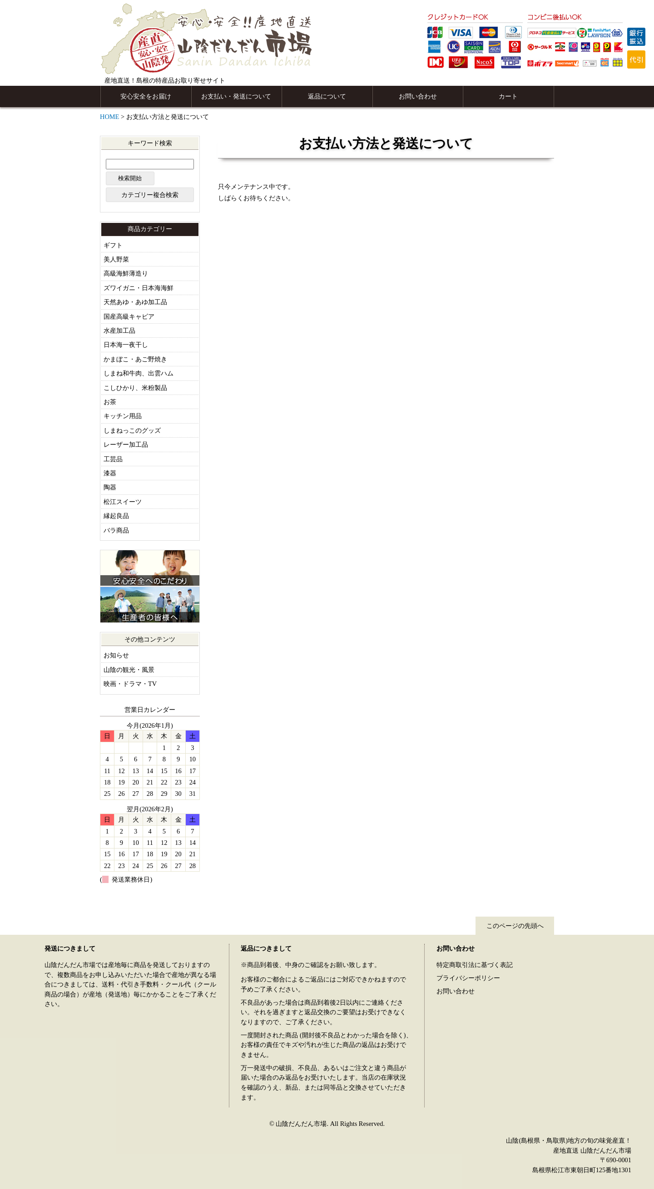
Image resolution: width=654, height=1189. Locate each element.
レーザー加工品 (126, 444)
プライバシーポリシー (468, 978)
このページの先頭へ (515, 925)
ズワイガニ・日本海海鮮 (138, 287)
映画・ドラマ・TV (130, 683)
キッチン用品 (123, 415)
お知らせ (116, 655)
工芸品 (113, 459)
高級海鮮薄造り (126, 273)
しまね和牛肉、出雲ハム (138, 373)
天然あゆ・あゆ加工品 (135, 302)
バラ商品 (116, 530)
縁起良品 (116, 515)
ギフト (113, 245)
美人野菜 (116, 259)
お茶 (110, 401)
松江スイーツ (123, 501)
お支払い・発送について (236, 96)
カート (508, 96)
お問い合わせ (418, 96)
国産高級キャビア (129, 316)
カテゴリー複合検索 (149, 194)
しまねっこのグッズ (132, 430)
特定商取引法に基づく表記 (474, 964)
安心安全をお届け (145, 96)
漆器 (110, 473)
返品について (327, 96)
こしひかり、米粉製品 (135, 387)
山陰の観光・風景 (129, 669)
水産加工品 (119, 330)
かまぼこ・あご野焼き (135, 359)
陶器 (110, 487)
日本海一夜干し (126, 344)
